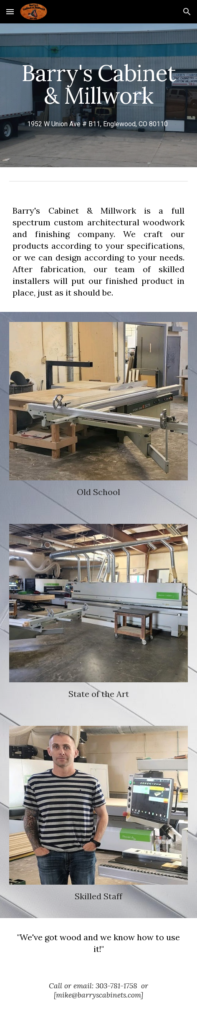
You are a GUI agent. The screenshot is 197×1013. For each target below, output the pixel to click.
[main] (98, 95)
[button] (10, 11)
